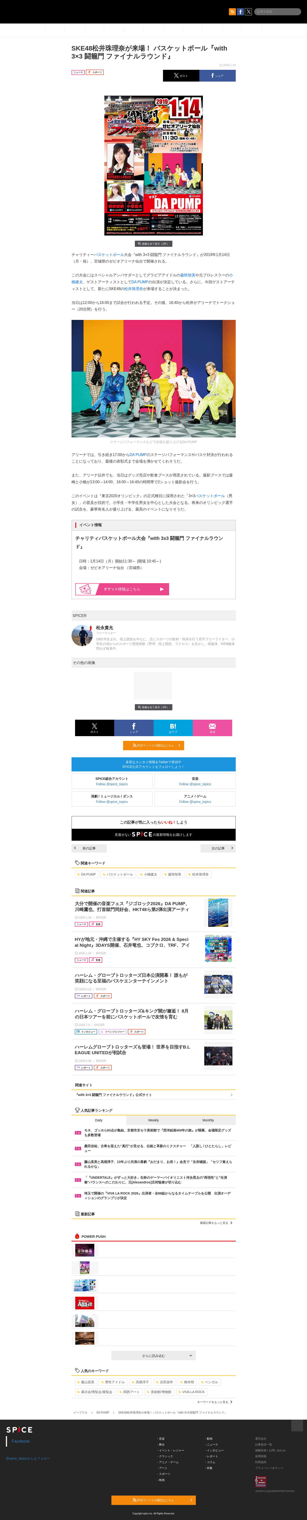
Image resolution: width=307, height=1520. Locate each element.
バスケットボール (109, 255)
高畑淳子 (140, 1382)
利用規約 (260, 1462)
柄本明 (187, 1382)
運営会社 (260, 1438)
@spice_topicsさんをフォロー (28, 1458)
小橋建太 (148, 874)
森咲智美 (187, 275)
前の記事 (85, 848)
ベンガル (209, 1382)
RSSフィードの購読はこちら (156, 745)
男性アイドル (113, 1382)
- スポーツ (163, 1474)
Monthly (208, 1120)
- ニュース (211, 1444)
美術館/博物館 (159, 1392)
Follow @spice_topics (112, 784)
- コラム (210, 1462)
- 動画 (208, 1438)
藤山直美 (85, 1382)
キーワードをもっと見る (214, 1402)
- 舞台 (161, 1444)
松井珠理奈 (133, 289)
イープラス (80, 1412)
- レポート (211, 1456)
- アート (162, 1468)
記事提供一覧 (263, 1444)
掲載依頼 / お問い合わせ (270, 1450)
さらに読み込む (167, 1356)
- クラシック (165, 1456)
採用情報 (260, 1456)
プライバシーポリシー (269, 1468)
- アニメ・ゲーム (168, 1462)
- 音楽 (161, 1438)
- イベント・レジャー (170, 1450)
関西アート (129, 1392)
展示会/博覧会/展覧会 (95, 1392)
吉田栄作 (164, 1382)
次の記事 (222, 848)
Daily (98, 1120)
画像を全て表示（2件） (153, 243)
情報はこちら (134, 589)
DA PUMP (140, 282)
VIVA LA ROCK (191, 1392)
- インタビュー (214, 1450)
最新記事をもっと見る (216, 1223)
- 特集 (208, 1468)
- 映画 (161, 1480)
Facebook (21, 1441)
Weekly (153, 1120)
